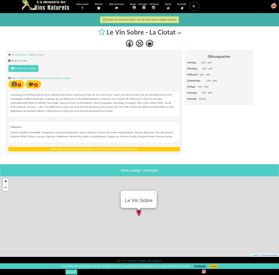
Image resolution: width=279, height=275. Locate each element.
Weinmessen (116, 6)
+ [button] (5, 182)
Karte (168, 6)
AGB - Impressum (154, 260)
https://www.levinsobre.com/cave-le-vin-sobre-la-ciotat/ (41, 78)
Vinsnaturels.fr (47, 5)
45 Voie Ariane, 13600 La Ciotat (27, 54)
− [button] (5, 188)
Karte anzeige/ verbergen (139, 170)
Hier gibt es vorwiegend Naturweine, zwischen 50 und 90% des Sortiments (94, 149)
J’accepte (213, 266)
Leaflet (254, 255)
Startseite (132, 260)
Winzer (99, 6)
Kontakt (181, 6)
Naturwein (82, 6)
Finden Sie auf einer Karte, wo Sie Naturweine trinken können (140, 19)
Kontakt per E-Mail (23, 68)
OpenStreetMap (270, 255)
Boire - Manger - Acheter (144, 6)
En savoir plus (200, 266)
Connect (71, 272)
